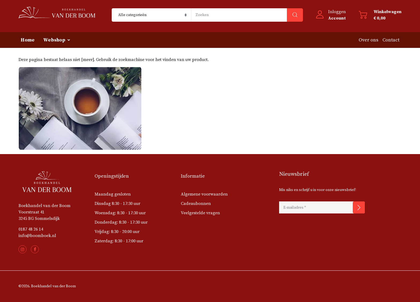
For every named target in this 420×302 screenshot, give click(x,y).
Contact (390, 40)
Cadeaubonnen (196, 203)
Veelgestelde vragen (200, 213)
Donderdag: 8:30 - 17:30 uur (121, 222)
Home (28, 40)
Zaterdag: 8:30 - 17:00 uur (119, 241)
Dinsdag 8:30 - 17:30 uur (117, 203)
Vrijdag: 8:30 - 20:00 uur (117, 231)
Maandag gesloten (113, 194)
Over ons (368, 40)
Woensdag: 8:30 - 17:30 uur (120, 213)
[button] (331, 15)
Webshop (54, 40)
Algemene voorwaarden (204, 194)
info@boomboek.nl (37, 235)
